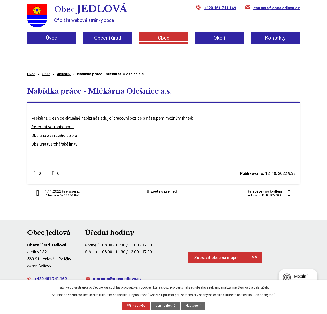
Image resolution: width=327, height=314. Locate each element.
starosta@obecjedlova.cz (276, 7)
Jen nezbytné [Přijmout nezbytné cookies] (165, 305)
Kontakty (275, 38)
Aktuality (64, 74)
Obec (163, 38)
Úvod (51, 38)
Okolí (219, 38)
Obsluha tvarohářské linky (54, 144)
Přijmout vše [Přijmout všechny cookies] (135, 305)
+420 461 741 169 (220, 7)
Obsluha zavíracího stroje (54, 135)
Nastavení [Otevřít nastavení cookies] (193, 305)
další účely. (261, 287)
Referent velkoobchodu (52, 126)
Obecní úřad (107, 38)
